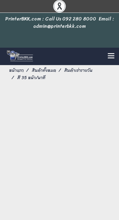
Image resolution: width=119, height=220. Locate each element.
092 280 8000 (79, 18)
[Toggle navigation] (111, 56)
